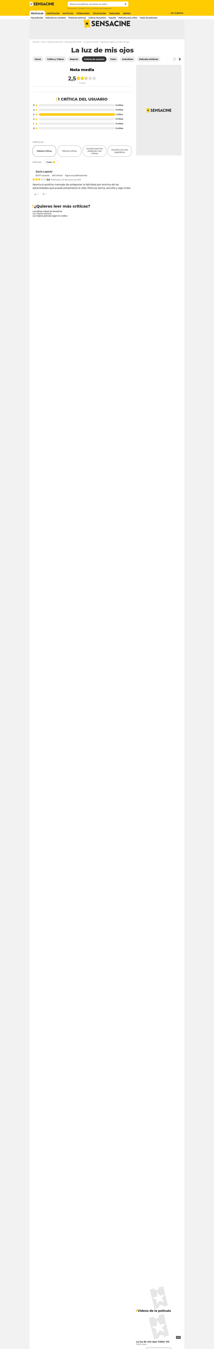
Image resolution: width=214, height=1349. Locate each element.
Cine (43, 54)
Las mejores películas (42, 225)
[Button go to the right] (179, 71)
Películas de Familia (73, 54)
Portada (36, 54)
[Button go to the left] (174, 71)
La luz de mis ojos (90, 54)
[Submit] (125, 4)
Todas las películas (55, 54)
